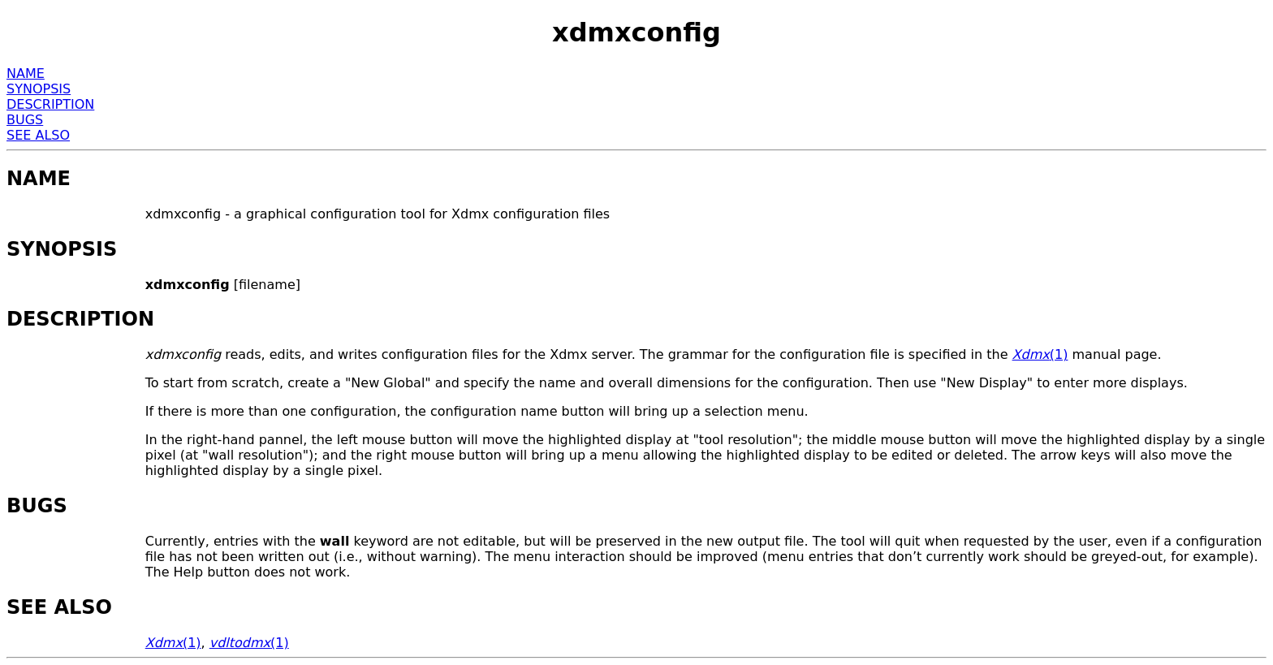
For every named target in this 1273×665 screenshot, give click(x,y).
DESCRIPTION (50, 104)
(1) (1040, 354)
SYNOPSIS (38, 89)
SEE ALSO (38, 135)
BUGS (24, 119)
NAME (25, 73)
